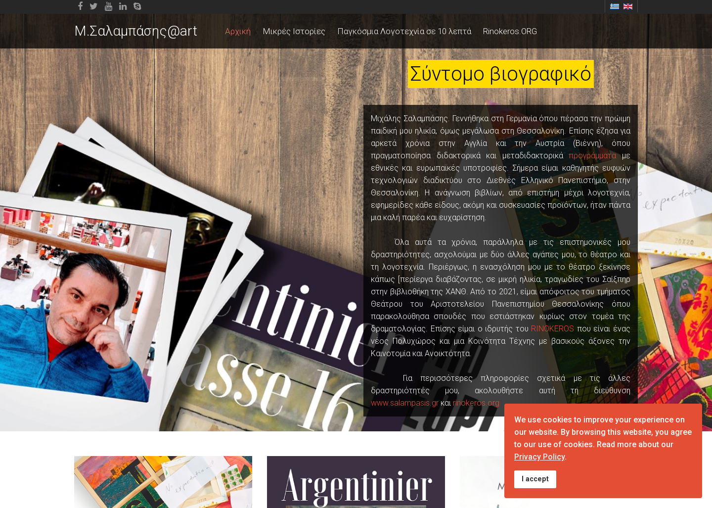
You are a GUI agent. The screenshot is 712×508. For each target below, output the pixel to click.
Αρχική (238, 31)
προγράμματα (592, 155)
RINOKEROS (552, 328)
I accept (535, 479)
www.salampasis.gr (405, 403)
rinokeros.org (476, 403)
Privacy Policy (539, 457)
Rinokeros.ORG (510, 31)
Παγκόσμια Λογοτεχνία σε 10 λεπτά (404, 31)
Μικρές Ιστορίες (294, 31)
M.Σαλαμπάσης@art (135, 31)
